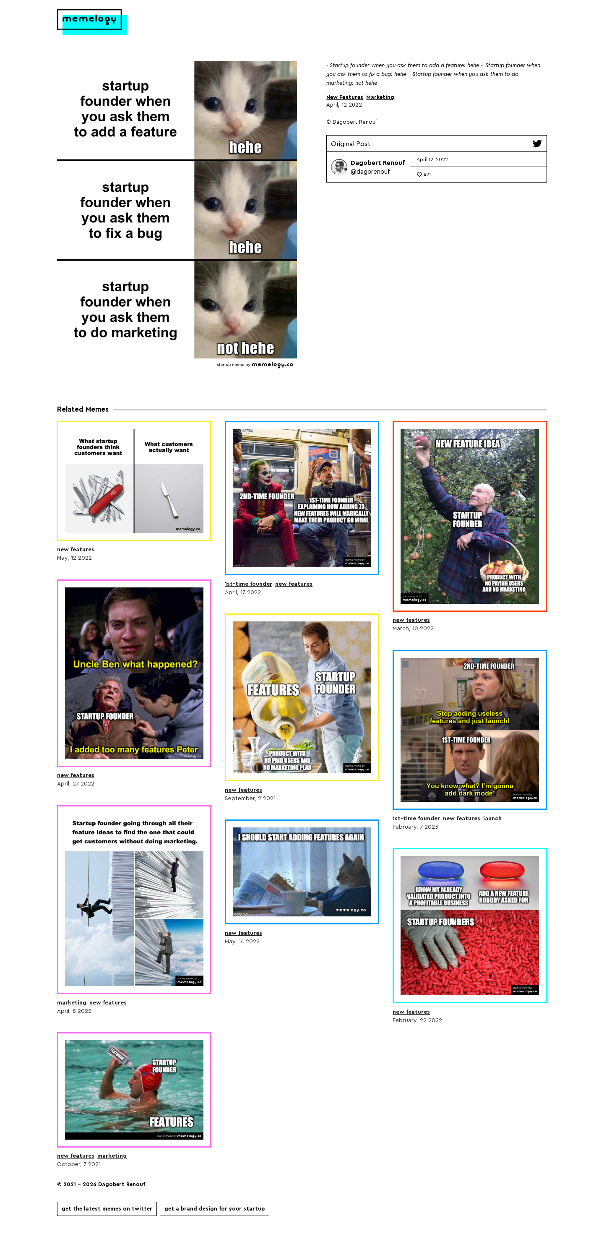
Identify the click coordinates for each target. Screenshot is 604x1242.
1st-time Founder (248, 583)
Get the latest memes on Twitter (107, 1208)
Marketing (380, 97)
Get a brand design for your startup (214, 1208)
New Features (344, 97)
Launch (492, 818)
